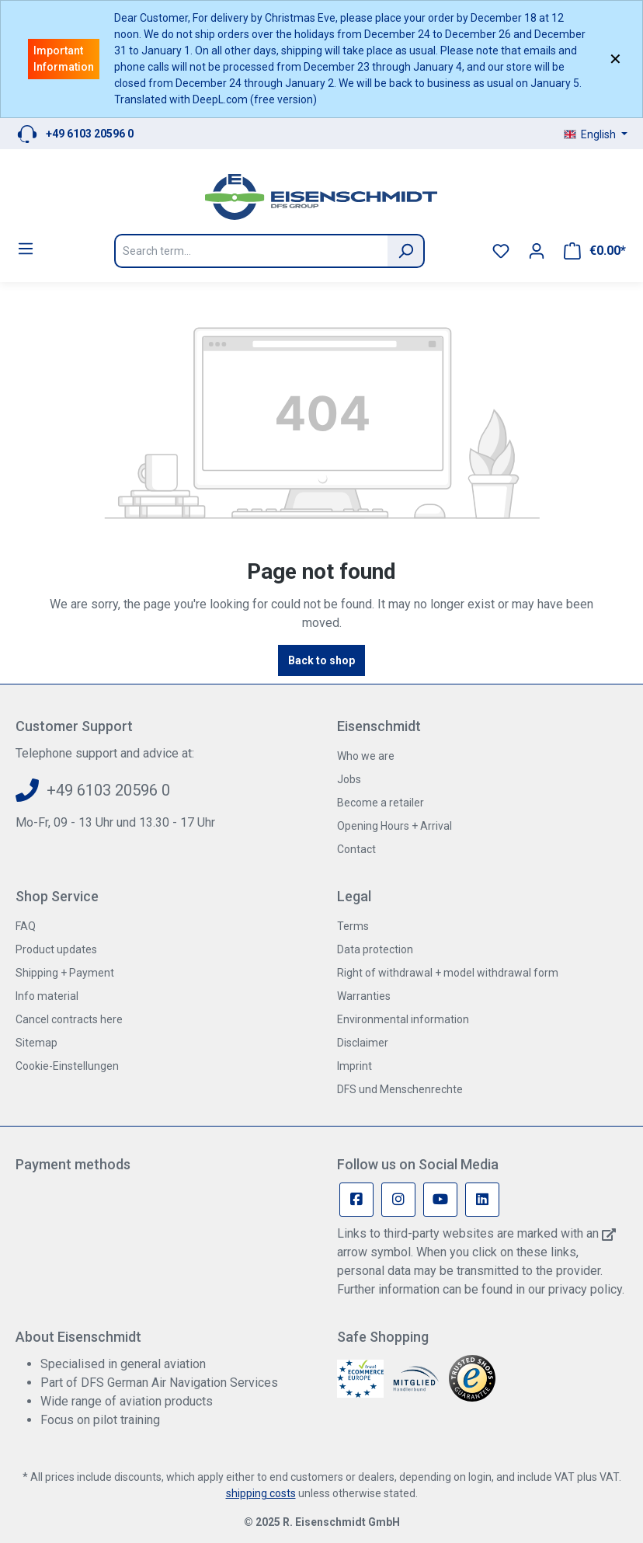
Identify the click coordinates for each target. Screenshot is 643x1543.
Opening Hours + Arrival (394, 826)
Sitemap (36, 1042)
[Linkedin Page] (482, 1199)
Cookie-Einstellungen (67, 1066)
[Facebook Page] (356, 1199)
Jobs (349, 779)
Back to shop (321, 660)
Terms (353, 926)
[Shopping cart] (594, 251)
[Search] (406, 251)
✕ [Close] (615, 59)
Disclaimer (362, 1042)
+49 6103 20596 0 (90, 133)
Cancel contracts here (69, 1019)
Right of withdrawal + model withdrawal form (447, 973)
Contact (356, 849)
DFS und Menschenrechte (400, 1089)
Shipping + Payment (65, 973)
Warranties (364, 996)
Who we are (365, 756)
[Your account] (536, 251)
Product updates (56, 949)
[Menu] (25, 248)
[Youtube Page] (440, 1199)
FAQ (26, 926)
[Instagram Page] (398, 1199)
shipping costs (261, 1493)
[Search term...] (251, 251)
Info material (47, 996)
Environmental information (403, 1019)
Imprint (354, 1066)
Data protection (375, 949)
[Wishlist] (501, 251)
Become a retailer (380, 802)
